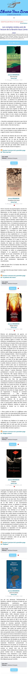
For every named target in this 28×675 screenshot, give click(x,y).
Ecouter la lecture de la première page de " (13, 276)
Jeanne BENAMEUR (13, 75)
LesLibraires (2, 37)
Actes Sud (14, 78)
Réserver (14, 163)
